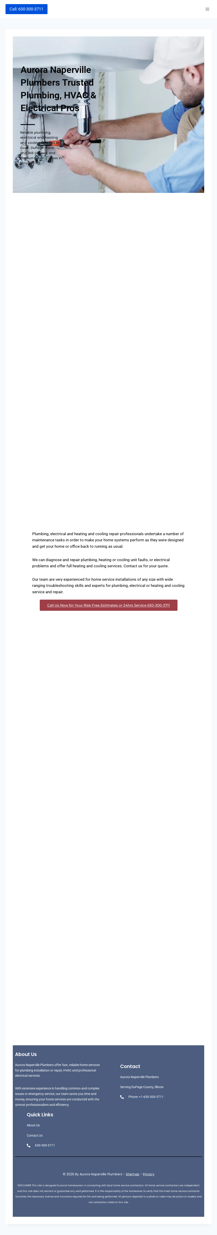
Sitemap (132, 1174)
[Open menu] (207, 9)
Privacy (148, 1174)
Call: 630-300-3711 (26, 9)
